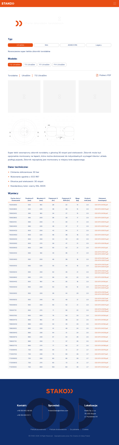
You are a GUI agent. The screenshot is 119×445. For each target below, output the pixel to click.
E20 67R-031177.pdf (101, 354)
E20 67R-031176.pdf (101, 350)
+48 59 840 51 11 (24, 415)
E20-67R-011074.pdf (101, 271)
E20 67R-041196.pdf (101, 345)
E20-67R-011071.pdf (101, 252)
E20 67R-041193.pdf (101, 320)
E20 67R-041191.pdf (101, 205)
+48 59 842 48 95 (24, 410)
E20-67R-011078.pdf (101, 309)
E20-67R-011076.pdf (101, 292)
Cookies (85, 429)
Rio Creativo (74, 436)
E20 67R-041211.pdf (101, 247)
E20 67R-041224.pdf (102, 367)
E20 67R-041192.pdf (101, 324)
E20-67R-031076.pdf (102, 294)
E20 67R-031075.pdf (102, 217)
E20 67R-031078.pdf (102, 243)
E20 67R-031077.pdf (101, 300)
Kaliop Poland (85, 436)
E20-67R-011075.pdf (101, 286)
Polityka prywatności (38, 429)
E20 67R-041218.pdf (101, 332)
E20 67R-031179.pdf (101, 362)
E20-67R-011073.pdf (101, 264)
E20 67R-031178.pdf (101, 358)
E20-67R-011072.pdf (101, 258)
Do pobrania (74, 429)
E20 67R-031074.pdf (102, 239)
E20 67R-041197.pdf (101, 337)
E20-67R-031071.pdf (101, 254)
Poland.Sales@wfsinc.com (58, 410)
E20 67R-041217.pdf (101, 328)
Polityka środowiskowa (58, 429)
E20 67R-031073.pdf (102, 209)
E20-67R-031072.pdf (102, 260)
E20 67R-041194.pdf (101, 315)
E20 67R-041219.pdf (101, 341)
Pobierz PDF (105, 75)
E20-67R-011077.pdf (101, 298)
